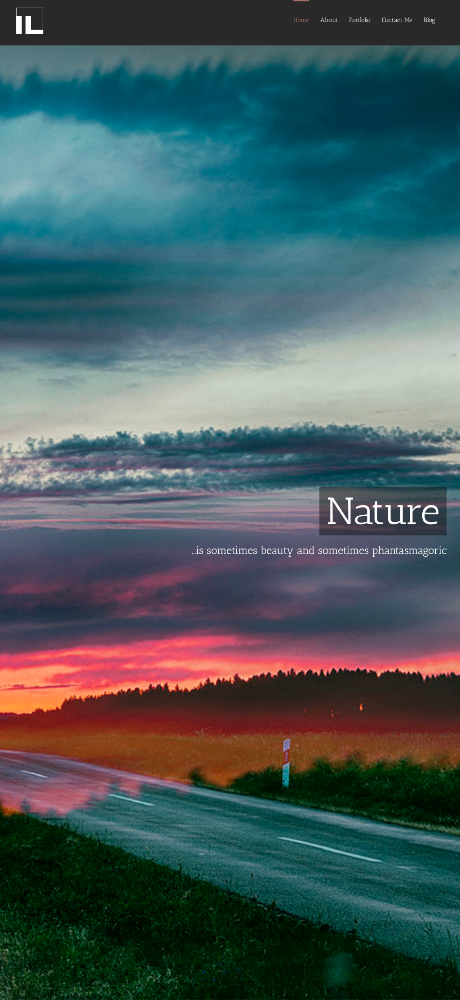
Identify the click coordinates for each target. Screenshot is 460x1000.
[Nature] (230, 500)
